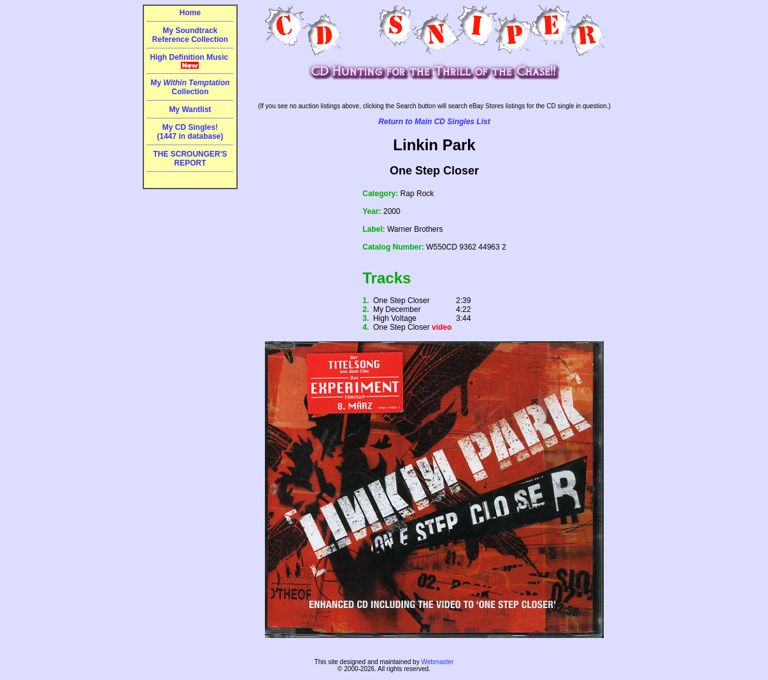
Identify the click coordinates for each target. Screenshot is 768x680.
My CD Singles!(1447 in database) (190, 132)
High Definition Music (190, 61)
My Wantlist (190, 109)
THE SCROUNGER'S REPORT (190, 158)
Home (190, 12)
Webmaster (437, 661)
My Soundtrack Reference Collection (190, 35)
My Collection (189, 87)
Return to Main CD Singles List (434, 121)
